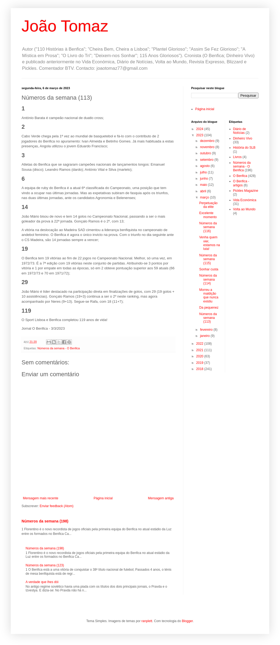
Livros (237, 157)
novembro (207, 147)
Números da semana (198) (45, 521)
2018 (200, 369)
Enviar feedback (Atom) (56, 506)
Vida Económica (245, 200)
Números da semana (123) (45, 565)
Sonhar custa (208, 269)
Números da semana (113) (208, 318)
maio (204, 185)
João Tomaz (65, 26)
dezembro (207, 141)
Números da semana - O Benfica (58, 348)
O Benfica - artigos (241, 183)
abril (203, 191)
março (205, 197)
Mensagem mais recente (40, 498)
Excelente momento (208, 215)
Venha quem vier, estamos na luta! (209, 243)
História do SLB (244, 147)
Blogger (187, 621)
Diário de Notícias (239, 131)
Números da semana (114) (208, 279)
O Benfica (240, 176)
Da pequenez (208, 307)
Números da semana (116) (208, 227)
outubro (206, 153)
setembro (207, 160)
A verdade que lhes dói (42, 582)
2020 (200, 356)
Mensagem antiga (161, 498)
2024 (200, 129)
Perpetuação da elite (208, 205)
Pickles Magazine (245, 191)
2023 (200, 135)
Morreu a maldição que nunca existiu (208, 295)
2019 (200, 363)
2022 (200, 344)
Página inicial (103, 498)
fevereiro (207, 330)
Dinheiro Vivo (242, 138)
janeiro (205, 336)
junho (204, 178)
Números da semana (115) (208, 259)
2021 (200, 350)
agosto (205, 166)
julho (204, 172)
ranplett (146, 621)
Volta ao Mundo (244, 209)
